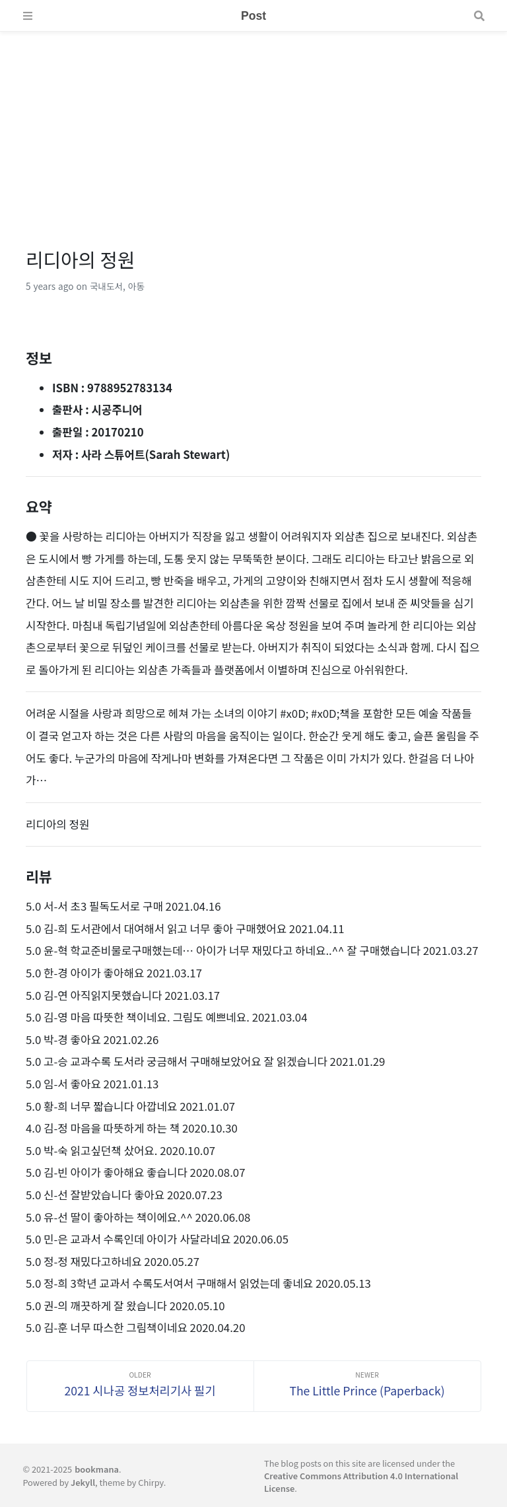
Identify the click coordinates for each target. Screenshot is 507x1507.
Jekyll (83, 1482)
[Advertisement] (253, 124)
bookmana (97, 1469)
